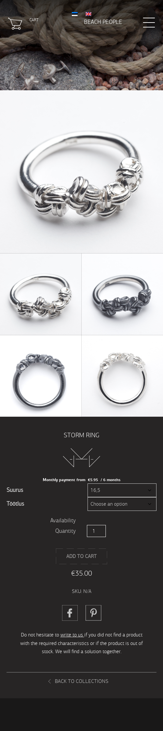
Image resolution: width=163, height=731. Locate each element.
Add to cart (81, 556)
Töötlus (15, 503)
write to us (72, 635)
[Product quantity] (96, 531)
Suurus (15, 490)
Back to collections (81, 681)
